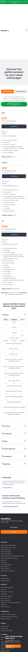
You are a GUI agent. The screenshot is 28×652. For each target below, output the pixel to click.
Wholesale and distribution (8, 571)
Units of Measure (5, 606)
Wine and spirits (5, 568)
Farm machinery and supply (8, 547)
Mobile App (3, 604)
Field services (4, 562)
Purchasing (3, 594)
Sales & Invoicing (5, 598)
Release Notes (4, 628)
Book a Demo (14, 527)
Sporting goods (5, 566)
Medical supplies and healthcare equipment (12, 556)
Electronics (3, 560)
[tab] (7, 91)
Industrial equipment (6, 564)
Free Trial (14, 532)
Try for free (14, 126)
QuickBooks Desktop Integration (9, 616)
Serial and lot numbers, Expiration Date (11, 602)
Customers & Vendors (6, 596)
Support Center (5, 626)
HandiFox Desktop (5, 580)
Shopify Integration (6, 618)
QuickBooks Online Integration (8, 614)
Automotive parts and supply (8, 545)
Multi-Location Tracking (7, 591)
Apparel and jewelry (6, 549)
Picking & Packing (5, 600)
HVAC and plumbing (6, 551)
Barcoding (3, 589)
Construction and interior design (9, 558)
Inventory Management (7, 587)
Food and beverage (6, 553)
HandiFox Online (5, 578)
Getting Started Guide (6, 630)
